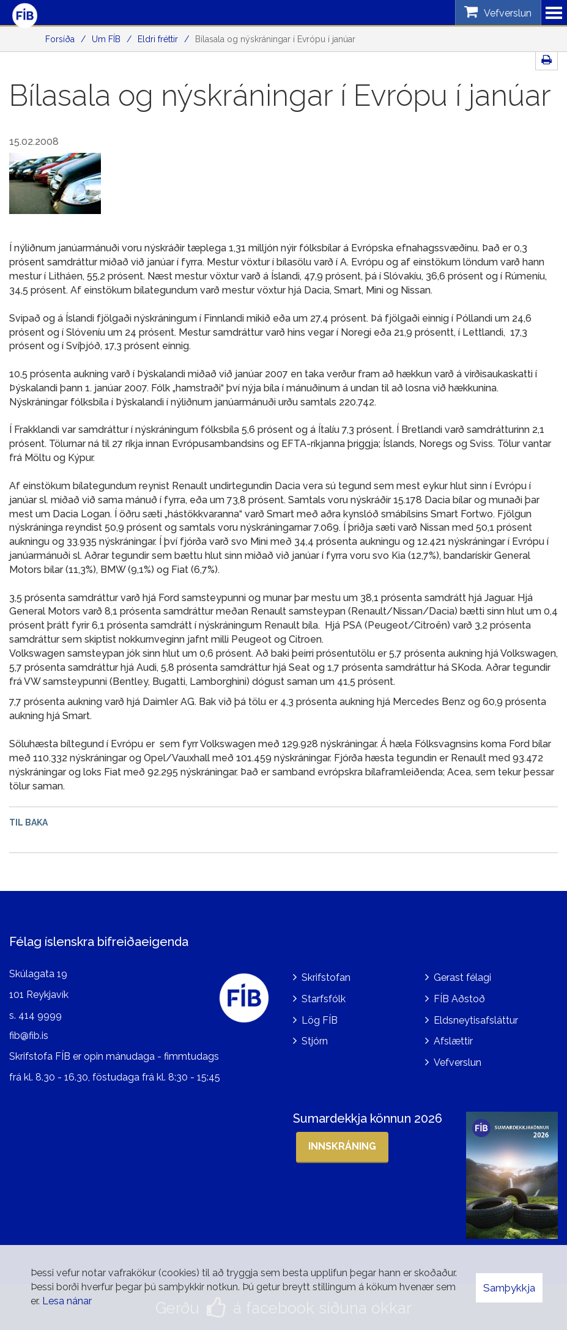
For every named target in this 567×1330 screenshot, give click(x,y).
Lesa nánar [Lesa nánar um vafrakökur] (67, 1301)
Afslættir (453, 1041)
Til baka (28, 822)
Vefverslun (457, 1062)
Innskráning (342, 1145)
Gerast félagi (462, 977)
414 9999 (40, 1015)
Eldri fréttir (158, 39)
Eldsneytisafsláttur (476, 1019)
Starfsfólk (324, 998)
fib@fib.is (28, 1035)
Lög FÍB (320, 1019)
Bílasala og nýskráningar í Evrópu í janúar (275, 39)
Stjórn (315, 1041)
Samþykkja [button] (509, 1288)
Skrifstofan (326, 977)
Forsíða (60, 39)
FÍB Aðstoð (459, 998)
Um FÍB (106, 39)
